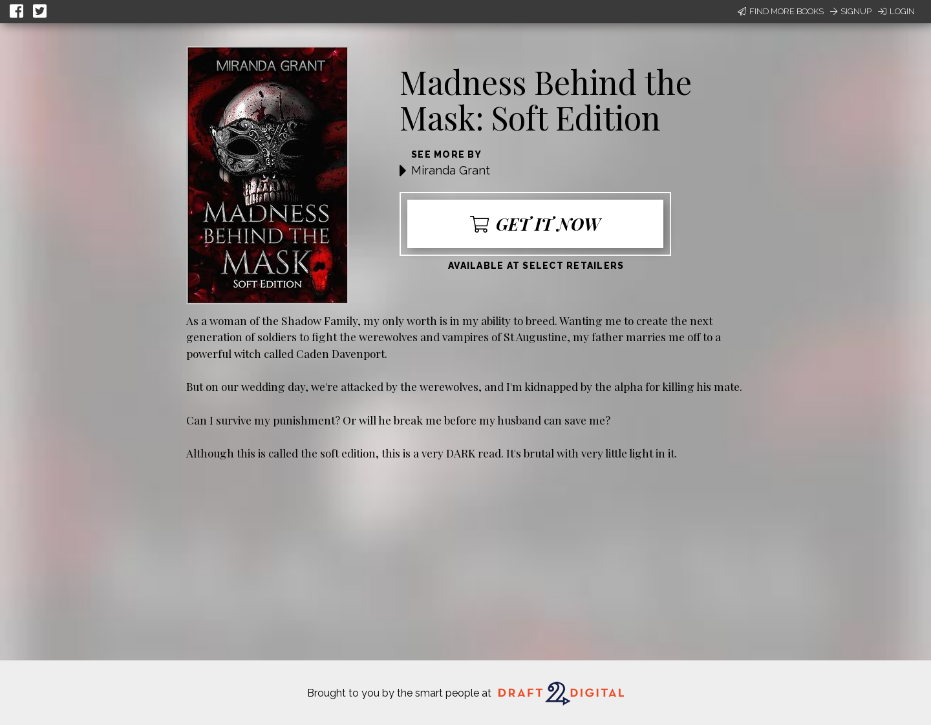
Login (896, 11)
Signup (851, 11)
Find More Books (781, 11)
